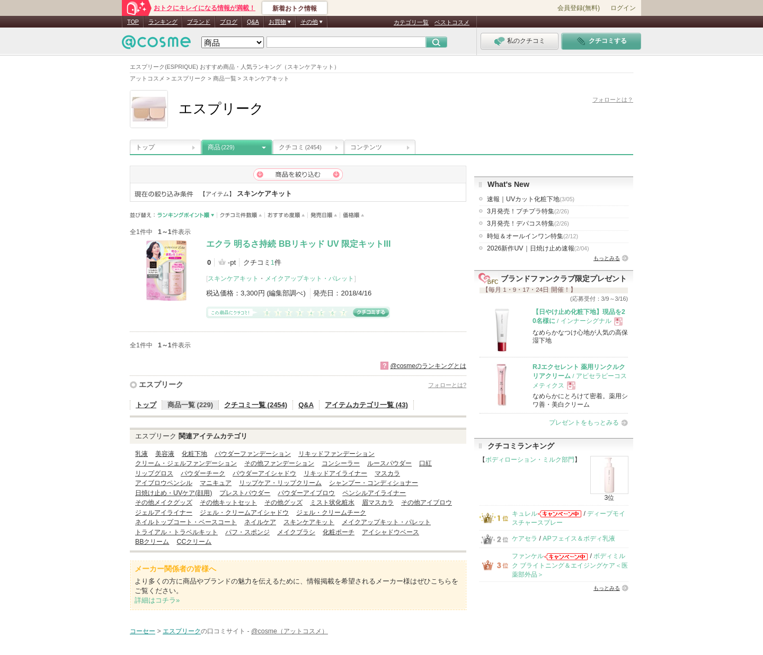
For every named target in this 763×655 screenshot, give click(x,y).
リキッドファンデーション (336, 453)
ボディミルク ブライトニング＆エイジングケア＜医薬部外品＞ (570, 565)
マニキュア (216, 483)
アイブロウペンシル (163, 483)
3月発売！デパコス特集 (528, 223)
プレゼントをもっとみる (584, 422)
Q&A (253, 22)
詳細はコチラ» (157, 600)
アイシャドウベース (390, 532)
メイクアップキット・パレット (309, 278)
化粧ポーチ (338, 532)
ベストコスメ (451, 22)
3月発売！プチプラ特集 (528, 211)
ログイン (623, 8)
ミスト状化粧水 (332, 502)
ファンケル (528, 556)
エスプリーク (161, 384)
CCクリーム (193, 541)
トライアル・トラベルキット (176, 532)
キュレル (524, 513)
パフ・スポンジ (247, 532)
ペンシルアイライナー (374, 493)
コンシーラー (341, 463)
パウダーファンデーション (253, 453)
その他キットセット (228, 502)
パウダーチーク (203, 473)
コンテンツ (366, 147)
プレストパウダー (244, 493)
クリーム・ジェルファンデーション (186, 463)
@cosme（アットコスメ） (289, 631)
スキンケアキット (233, 278)
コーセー (142, 631)
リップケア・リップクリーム (280, 483)
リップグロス (154, 473)
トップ (145, 147)
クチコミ (300, 147)
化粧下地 (194, 453)
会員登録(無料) (578, 8)
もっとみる (606, 258)
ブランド (198, 22)
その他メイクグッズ (163, 502)
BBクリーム (152, 541)
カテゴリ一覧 (411, 22)
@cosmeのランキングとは (428, 366)
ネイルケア (260, 522)
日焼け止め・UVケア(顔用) (173, 493)
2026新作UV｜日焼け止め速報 (538, 248)
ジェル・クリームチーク (331, 512)
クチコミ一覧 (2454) (255, 405)
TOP (133, 22)
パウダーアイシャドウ (264, 473)
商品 (221, 147)
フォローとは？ (612, 99)
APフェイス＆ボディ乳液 (579, 538)
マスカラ (387, 473)
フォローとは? (447, 385)
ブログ (228, 22)
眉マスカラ (378, 502)
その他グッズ (283, 502)
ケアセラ (524, 538)
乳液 (141, 453)
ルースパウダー (389, 463)
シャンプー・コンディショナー (373, 483)
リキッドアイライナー (335, 473)
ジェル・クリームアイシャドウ (244, 512)
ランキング (163, 22)
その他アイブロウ (426, 502)
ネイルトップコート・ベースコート (186, 522)
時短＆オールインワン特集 (532, 236)
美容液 (164, 453)
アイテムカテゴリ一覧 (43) (366, 405)
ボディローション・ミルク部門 (529, 459)
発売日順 (324, 215)
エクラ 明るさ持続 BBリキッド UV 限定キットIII (298, 243)
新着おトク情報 (294, 8)
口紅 (425, 463)
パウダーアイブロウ (306, 493)
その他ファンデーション (279, 463)
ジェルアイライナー (163, 512)
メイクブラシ (296, 532)
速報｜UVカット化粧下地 (530, 199)
